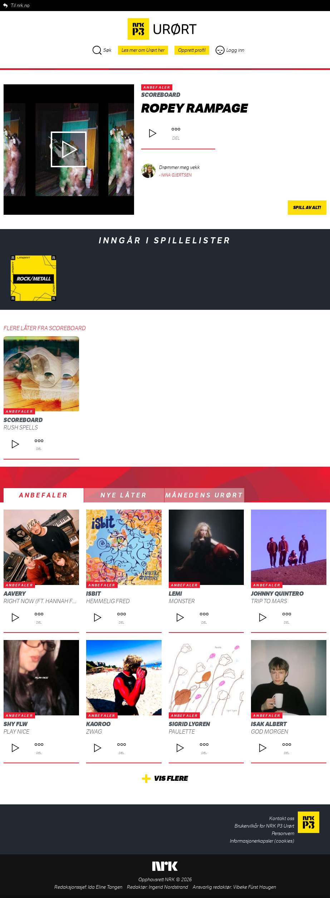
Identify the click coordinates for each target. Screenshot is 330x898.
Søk (102, 50)
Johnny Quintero (277, 593)
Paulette (182, 731)
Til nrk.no (20, 6)
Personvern (283, 833)
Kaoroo (98, 724)
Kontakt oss (281, 818)
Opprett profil (192, 50)
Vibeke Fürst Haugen (254, 887)
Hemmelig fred (108, 601)
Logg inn (230, 50)
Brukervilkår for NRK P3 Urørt (264, 826)
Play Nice (16, 731)
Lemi (175, 593)
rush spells (21, 427)
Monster (182, 601)
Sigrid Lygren (189, 724)
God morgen (269, 731)
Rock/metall (33, 278)
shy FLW (16, 724)
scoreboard (160, 94)
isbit (93, 593)
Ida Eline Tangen (105, 887)
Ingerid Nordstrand (168, 887)
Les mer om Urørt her (143, 50)
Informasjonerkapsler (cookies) (262, 841)
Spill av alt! (307, 207)
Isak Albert (269, 724)
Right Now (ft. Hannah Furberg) (50, 601)
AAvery (15, 593)
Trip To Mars (269, 601)
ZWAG (94, 731)
